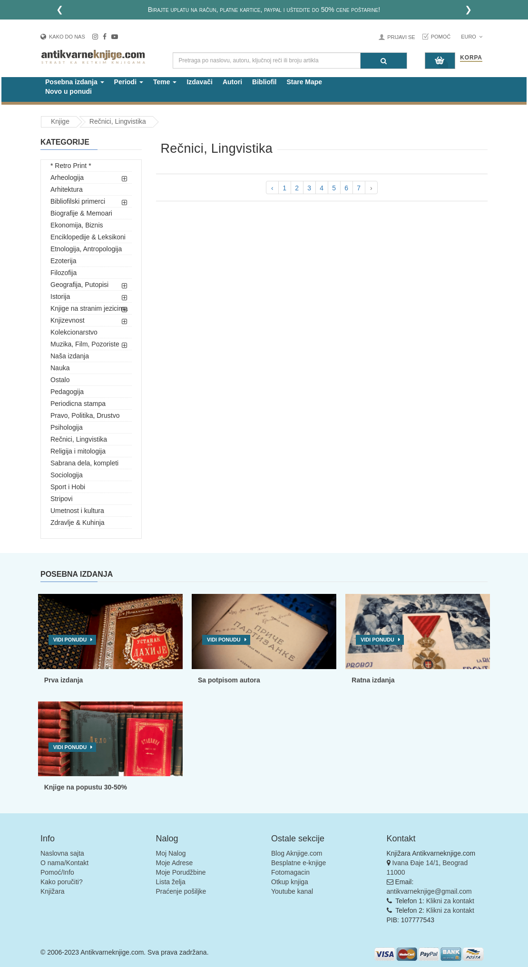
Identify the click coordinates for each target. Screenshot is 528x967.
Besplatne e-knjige (298, 863)
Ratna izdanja (373, 680)
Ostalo (59, 380)
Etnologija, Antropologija (86, 249)
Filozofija (63, 272)
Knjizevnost (67, 320)
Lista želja (171, 882)
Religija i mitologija (78, 451)
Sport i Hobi (67, 487)
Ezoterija (63, 261)
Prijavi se (401, 37)
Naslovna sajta (62, 853)
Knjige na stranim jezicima (89, 308)
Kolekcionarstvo (74, 332)
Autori (232, 82)
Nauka (59, 368)
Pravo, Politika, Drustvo (85, 415)
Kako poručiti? (61, 882)
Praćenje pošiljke (181, 891)
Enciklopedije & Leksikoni (88, 237)
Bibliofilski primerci (77, 201)
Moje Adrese (174, 863)
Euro (471, 36)
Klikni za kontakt (450, 901)
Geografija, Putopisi (79, 284)
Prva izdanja (63, 680)
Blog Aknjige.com (296, 853)
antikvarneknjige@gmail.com (429, 891)
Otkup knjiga (289, 882)
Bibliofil (264, 82)
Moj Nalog (171, 853)
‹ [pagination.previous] (272, 188)
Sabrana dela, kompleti (84, 463)
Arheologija (67, 177)
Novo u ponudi (68, 91)
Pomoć (441, 36)
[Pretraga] (383, 60)
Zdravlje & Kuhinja (77, 522)
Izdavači (199, 82)
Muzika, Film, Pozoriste (84, 344)
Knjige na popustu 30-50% (85, 787)
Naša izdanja (69, 356)
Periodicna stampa (78, 403)
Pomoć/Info (57, 872)
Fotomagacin (290, 872)
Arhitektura (66, 189)
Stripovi (61, 499)
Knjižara (52, 891)
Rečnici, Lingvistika (78, 439)
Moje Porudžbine (181, 872)
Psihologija (66, 427)
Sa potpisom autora (229, 680)
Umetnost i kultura (77, 510)
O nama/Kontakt (64, 863)
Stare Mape (304, 82)
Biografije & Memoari (81, 213)
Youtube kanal (292, 891)
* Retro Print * (70, 165)
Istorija (60, 296)
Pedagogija (67, 391)
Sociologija (66, 475)
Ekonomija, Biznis (76, 225)
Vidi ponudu (70, 639)
